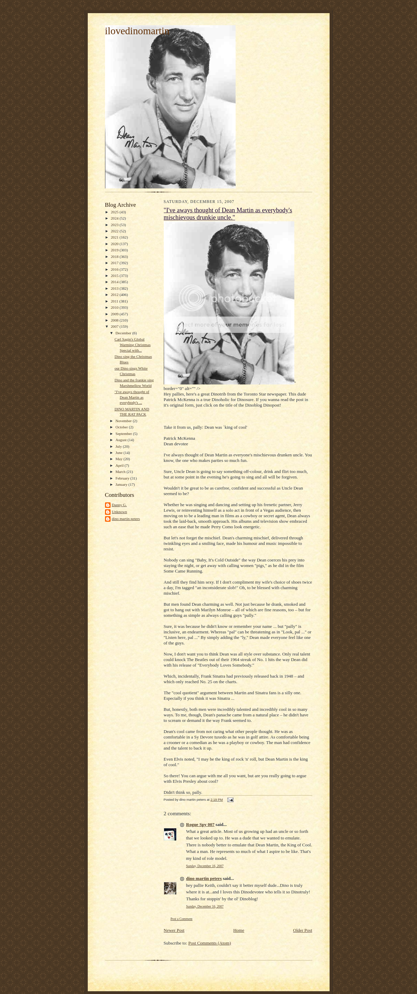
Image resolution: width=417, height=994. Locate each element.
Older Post (302, 930)
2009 (115, 314)
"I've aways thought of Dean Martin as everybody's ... (131, 397)
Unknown (119, 512)
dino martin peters (126, 519)
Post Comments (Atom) (209, 943)
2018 (115, 256)
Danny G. (119, 505)
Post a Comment (182, 919)
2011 (115, 301)
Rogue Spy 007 (200, 824)
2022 (115, 231)
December (123, 333)
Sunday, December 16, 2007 (205, 866)
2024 (115, 218)
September (124, 433)
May (119, 459)
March (120, 472)
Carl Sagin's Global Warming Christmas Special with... (132, 344)
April (119, 465)
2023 (115, 225)
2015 (115, 275)
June (119, 452)
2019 (115, 250)
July (119, 446)
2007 (115, 326)
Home (238, 930)
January (122, 484)
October (122, 427)
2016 (115, 269)
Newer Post (174, 930)
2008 (115, 320)
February (122, 478)
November (124, 421)
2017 (115, 263)
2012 (115, 294)
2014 (115, 282)
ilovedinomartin (137, 30)
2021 (115, 237)
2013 (115, 288)
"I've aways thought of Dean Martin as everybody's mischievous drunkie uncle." (228, 214)
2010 (115, 307)
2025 (115, 212)
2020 (115, 244)
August (121, 440)
